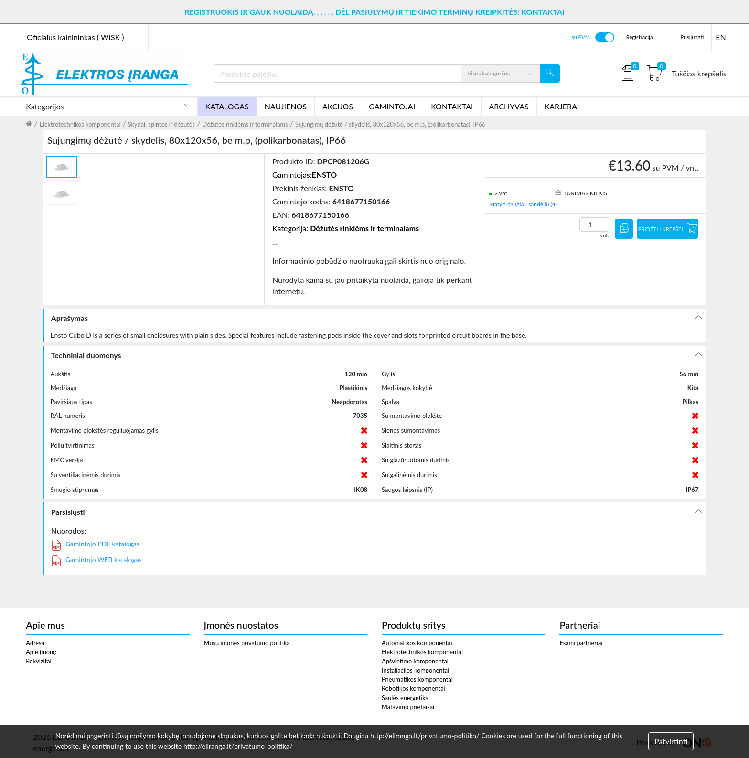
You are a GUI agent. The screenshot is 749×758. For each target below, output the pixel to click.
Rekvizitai (38, 661)
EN (721, 37)
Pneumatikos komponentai (417, 679)
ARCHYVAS (509, 106)
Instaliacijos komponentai (415, 670)
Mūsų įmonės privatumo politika (247, 643)
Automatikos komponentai (417, 643)
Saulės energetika (405, 698)
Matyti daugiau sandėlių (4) (523, 204)
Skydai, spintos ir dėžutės (161, 124)
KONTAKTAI (452, 106)
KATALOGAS (227, 106)
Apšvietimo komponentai (415, 661)
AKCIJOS (337, 106)
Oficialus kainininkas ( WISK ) (75, 37)
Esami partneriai (580, 643)
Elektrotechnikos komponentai (79, 124)
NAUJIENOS (286, 106)
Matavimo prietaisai (408, 707)
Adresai (36, 643)
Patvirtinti (670, 741)
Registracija (639, 37)
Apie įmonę (41, 652)
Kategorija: (345, 228)
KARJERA (561, 106)
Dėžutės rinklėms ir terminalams (245, 124)
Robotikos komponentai (413, 688)
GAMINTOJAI (392, 106)
